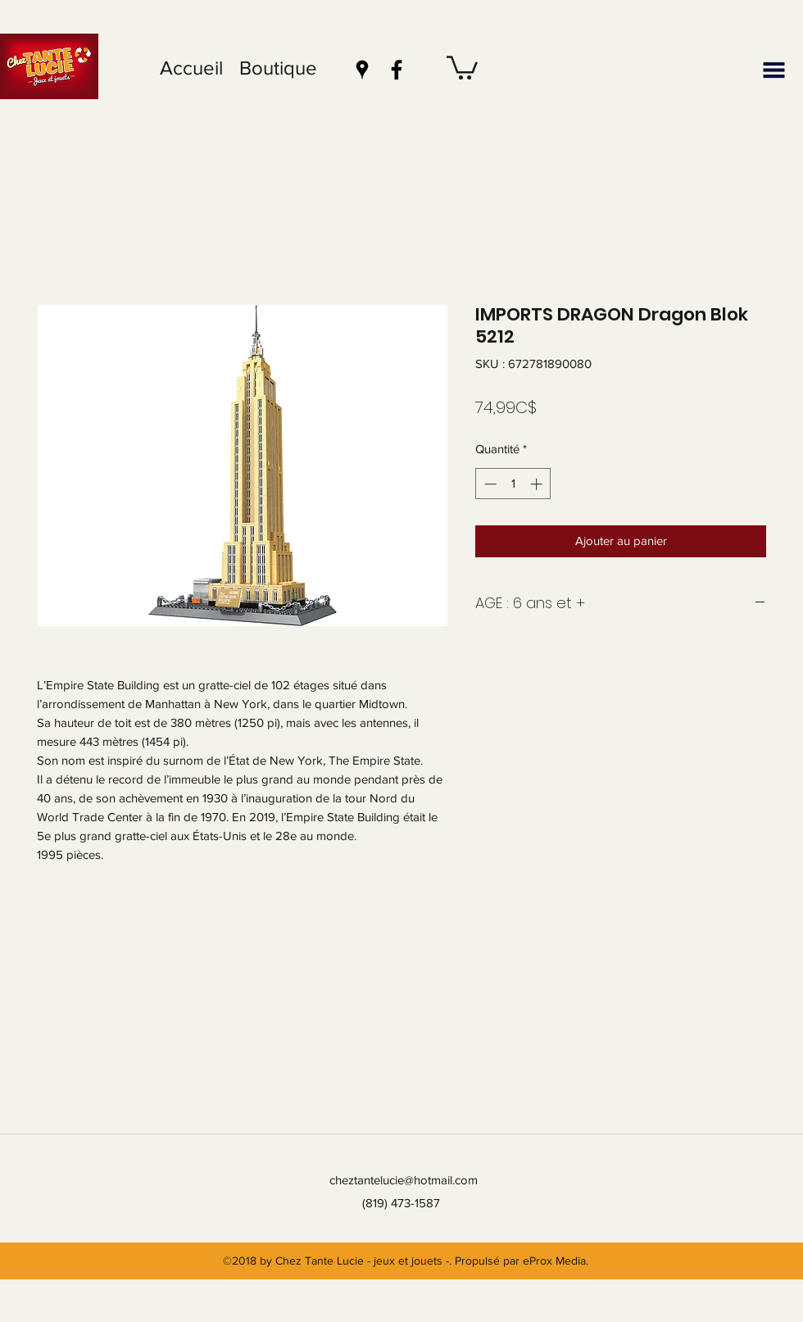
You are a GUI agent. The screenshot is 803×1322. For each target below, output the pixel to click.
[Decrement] (489, 484)
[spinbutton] (513, 484)
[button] (462, 66)
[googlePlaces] (362, 70)
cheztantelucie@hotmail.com (403, 1180)
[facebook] (396, 70)
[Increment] (538, 484)
